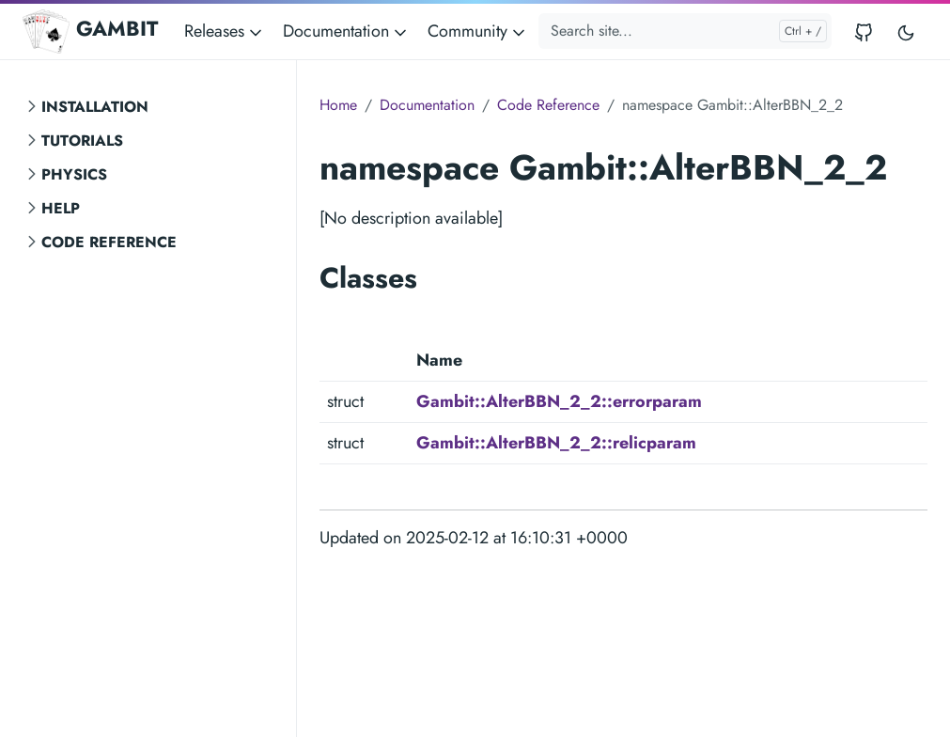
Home (338, 105)
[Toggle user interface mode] (906, 31)
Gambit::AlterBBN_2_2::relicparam (556, 443)
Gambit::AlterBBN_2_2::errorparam (559, 401)
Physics (74, 174)
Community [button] (478, 31)
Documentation (427, 105)
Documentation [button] (346, 31)
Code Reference (109, 242)
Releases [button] (224, 31)
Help (60, 208)
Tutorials (82, 140)
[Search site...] (685, 31)
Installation (94, 107)
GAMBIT (90, 31)
